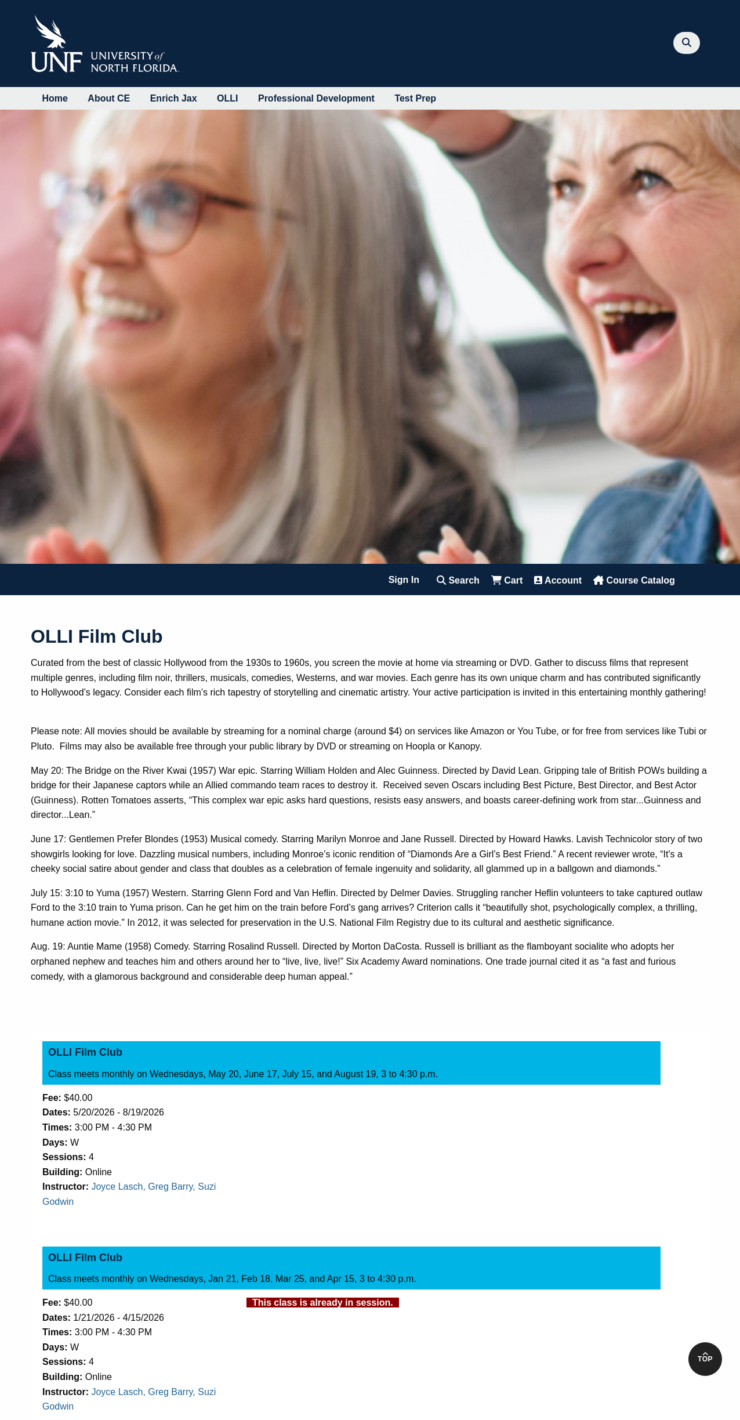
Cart (507, 580)
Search (458, 580)
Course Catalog (634, 580)
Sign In (404, 580)
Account (558, 580)
